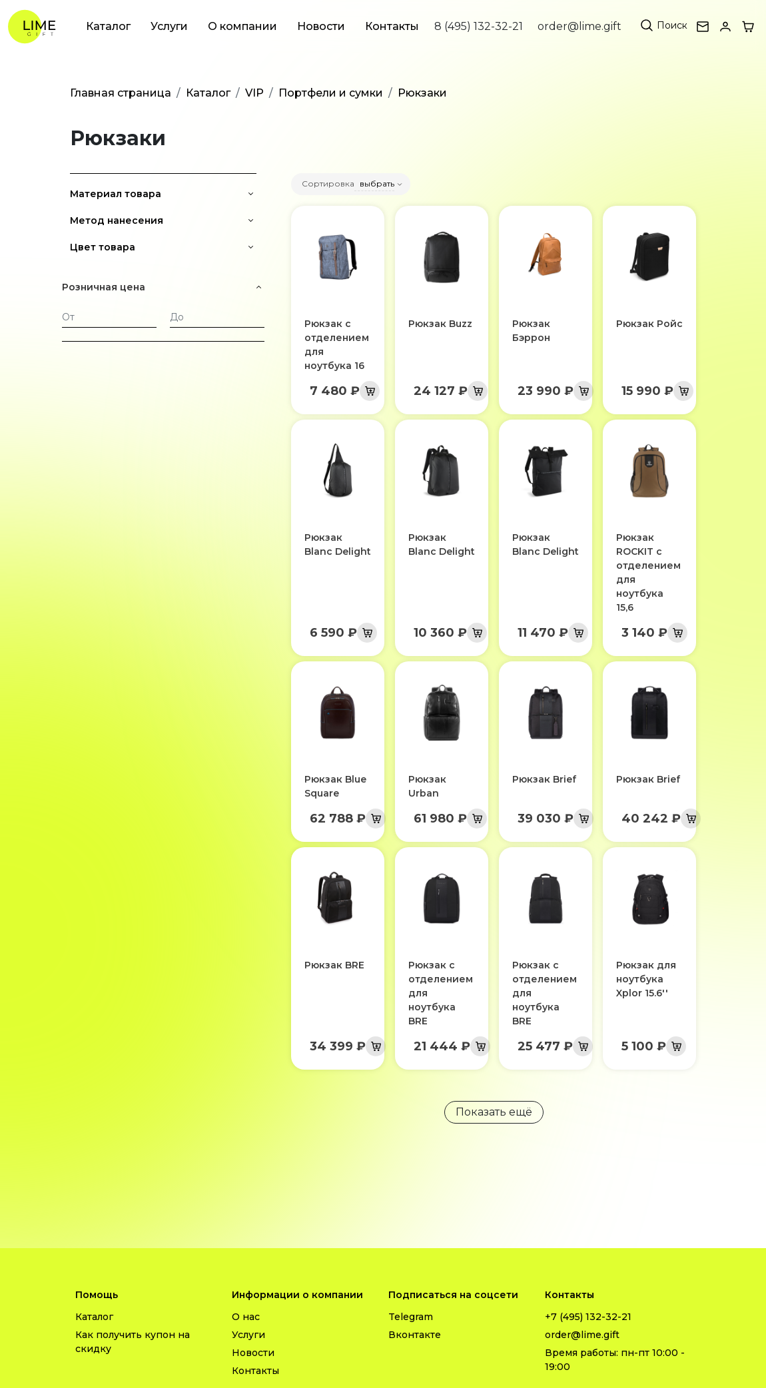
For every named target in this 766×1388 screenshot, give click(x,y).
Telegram (410, 1317)
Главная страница (120, 93)
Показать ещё (494, 1112)
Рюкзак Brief (544, 779)
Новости (321, 26)
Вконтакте (414, 1335)
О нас (246, 1317)
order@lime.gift (579, 26)
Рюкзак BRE (334, 965)
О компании (242, 26)
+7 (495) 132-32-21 (588, 1317)
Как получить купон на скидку (132, 1342)
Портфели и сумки (330, 93)
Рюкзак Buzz (440, 324)
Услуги (169, 26)
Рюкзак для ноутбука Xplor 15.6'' (646, 979)
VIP (254, 93)
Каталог (108, 26)
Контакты (392, 26)
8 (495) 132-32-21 (478, 26)
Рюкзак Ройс (649, 324)
